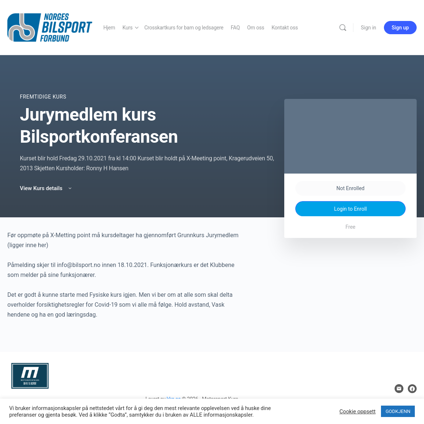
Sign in (368, 28)
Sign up (400, 28)
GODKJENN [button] (397, 411)
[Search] (342, 27)
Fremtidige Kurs (43, 97)
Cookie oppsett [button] (357, 411)
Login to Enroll (350, 209)
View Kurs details (46, 188)
